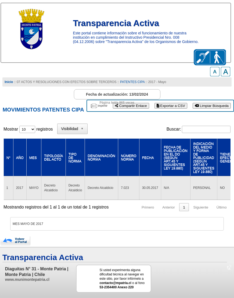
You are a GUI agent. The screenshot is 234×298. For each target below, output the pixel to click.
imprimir (102, 105)
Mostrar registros (28, 129)
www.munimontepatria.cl (27, 279)
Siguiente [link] (200, 207)
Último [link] (222, 207)
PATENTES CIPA (132, 82)
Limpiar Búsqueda (212, 106)
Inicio (9, 82)
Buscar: (174, 129)
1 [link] (184, 207)
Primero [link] (148, 207)
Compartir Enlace (131, 106)
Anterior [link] (168, 207)
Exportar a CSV (171, 106)
